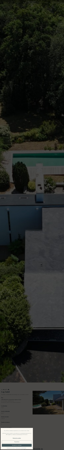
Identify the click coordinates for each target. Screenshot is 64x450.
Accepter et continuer (16, 445)
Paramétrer (16, 441)
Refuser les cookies (17, 438)
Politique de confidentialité (20, 448)
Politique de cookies (11, 448)
